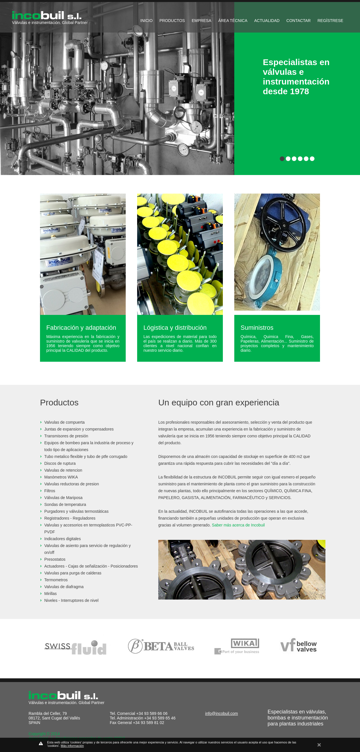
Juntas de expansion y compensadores (79, 429)
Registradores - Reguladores (69, 518)
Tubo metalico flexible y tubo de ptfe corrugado (85, 456)
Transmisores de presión (66, 436)
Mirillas (50, 593)
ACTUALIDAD (267, 20)
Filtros (49, 490)
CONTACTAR (298, 20)
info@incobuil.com (221, 713)
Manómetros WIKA (61, 477)
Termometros (56, 580)
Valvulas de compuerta (64, 422)
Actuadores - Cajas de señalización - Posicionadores (91, 566)
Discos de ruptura (60, 463)
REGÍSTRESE (330, 20)
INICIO (146, 20)
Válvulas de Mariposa (63, 497)
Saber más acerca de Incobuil (238, 525)
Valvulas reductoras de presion (71, 484)
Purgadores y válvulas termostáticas (76, 511)
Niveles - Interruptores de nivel (71, 600)
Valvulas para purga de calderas (72, 573)
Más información (72, 745)
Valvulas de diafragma (63, 586)
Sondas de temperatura (65, 504)
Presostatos (54, 559)
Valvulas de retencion (63, 470)
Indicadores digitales (62, 538)
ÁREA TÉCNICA (232, 20)
